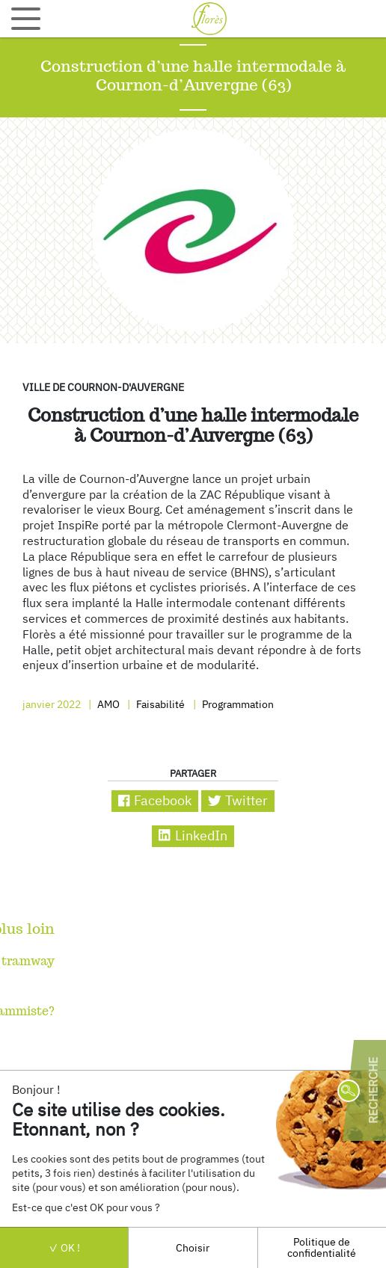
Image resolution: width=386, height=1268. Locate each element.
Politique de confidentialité (321, 1246)
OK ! (64, 1247)
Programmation (237, 704)
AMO (107, 704)
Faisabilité (159, 704)
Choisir (192, 1247)
